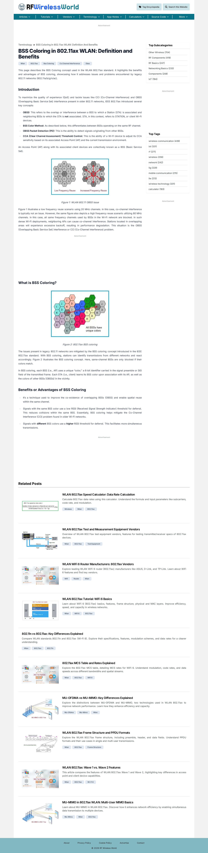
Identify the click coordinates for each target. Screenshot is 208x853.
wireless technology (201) (162, 183)
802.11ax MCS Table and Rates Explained (88, 663)
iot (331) (153, 146)
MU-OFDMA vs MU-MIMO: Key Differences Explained (97, 698)
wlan (23, 63)
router (76, 579)
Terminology (25, 44)
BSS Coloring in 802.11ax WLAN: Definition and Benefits (67, 44)
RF (48, 7)
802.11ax (34, 63)
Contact (140, 843)
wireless (68, 509)
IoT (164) (153, 79)
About (66, 843)
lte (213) (153, 178)
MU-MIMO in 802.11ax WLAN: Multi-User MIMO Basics (97, 802)
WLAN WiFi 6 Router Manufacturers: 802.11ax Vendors (98, 564)
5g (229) (153, 167)
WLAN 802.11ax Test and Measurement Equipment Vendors (101, 529)
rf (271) (152, 151)
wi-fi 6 (91, 782)
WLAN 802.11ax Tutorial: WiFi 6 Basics (87, 599)
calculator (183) (156, 189)
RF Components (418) (160, 57)
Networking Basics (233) (161, 68)
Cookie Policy (105, 843)
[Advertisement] (104, 33)
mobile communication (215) (163, 173)
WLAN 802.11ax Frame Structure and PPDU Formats (96, 732)
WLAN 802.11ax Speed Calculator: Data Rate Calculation (98, 494)
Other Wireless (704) (159, 52)
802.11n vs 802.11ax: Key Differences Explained (52, 633)
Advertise (124, 843)
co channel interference (70, 63)
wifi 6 (77, 613)
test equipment (94, 544)
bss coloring (49, 63)
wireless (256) (156, 157)
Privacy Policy (84, 843)
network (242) (156, 162)
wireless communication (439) (164, 141)
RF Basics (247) (157, 63)
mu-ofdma (69, 712)
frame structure (94, 747)
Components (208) (158, 73)
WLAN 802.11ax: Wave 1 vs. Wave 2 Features (91, 767)
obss (88, 63)
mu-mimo (83, 712)
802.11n (50, 648)
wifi (66, 579)
